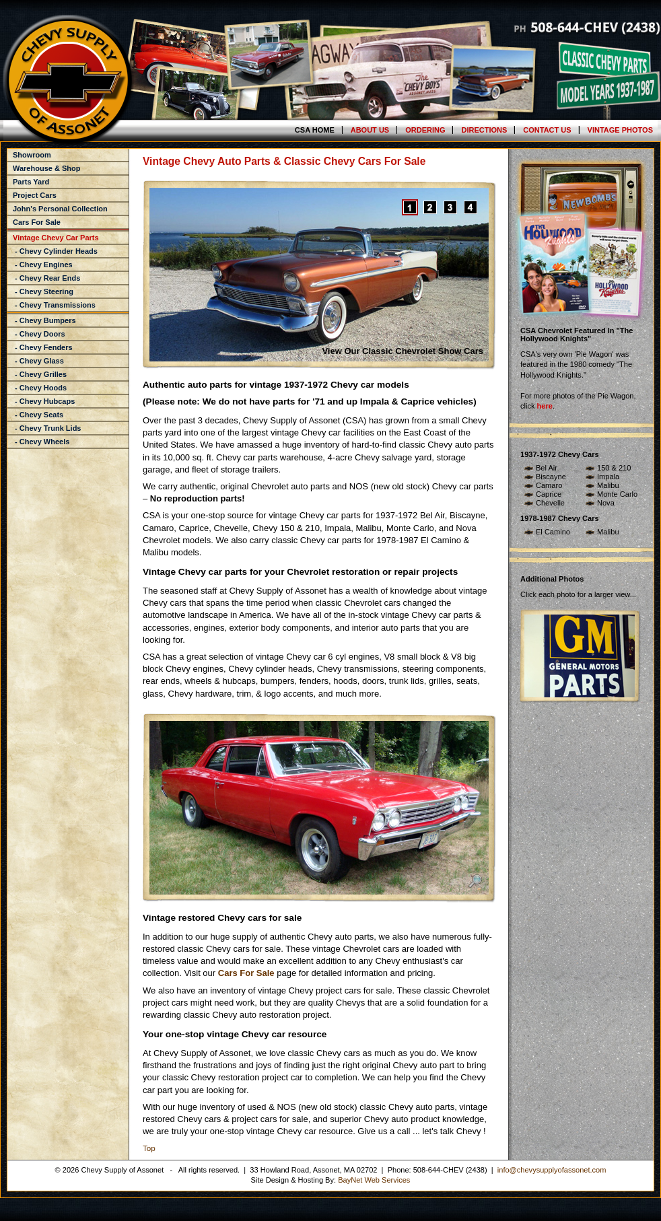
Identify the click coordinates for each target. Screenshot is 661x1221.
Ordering (425, 130)
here (545, 406)
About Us (370, 130)
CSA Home (315, 130)
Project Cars (35, 195)
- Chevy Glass (38, 361)
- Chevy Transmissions (54, 305)
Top (149, 1148)
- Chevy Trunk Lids (47, 428)
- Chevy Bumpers (44, 320)
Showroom (32, 155)
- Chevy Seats (38, 415)
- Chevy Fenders (43, 347)
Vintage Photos (620, 130)
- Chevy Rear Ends (46, 278)
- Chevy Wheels (41, 442)
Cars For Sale (37, 222)
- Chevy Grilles (40, 374)
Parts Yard (31, 182)
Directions (484, 130)
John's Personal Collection (60, 209)
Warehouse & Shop (46, 168)
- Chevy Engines (43, 264)
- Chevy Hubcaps (44, 401)
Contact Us (547, 130)
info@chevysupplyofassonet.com (551, 1170)
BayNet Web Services (374, 1180)
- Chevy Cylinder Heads (55, 251)
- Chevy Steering (43, 291)
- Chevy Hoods (40, 388)
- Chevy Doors (39, 334)
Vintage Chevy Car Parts (56, 238)
